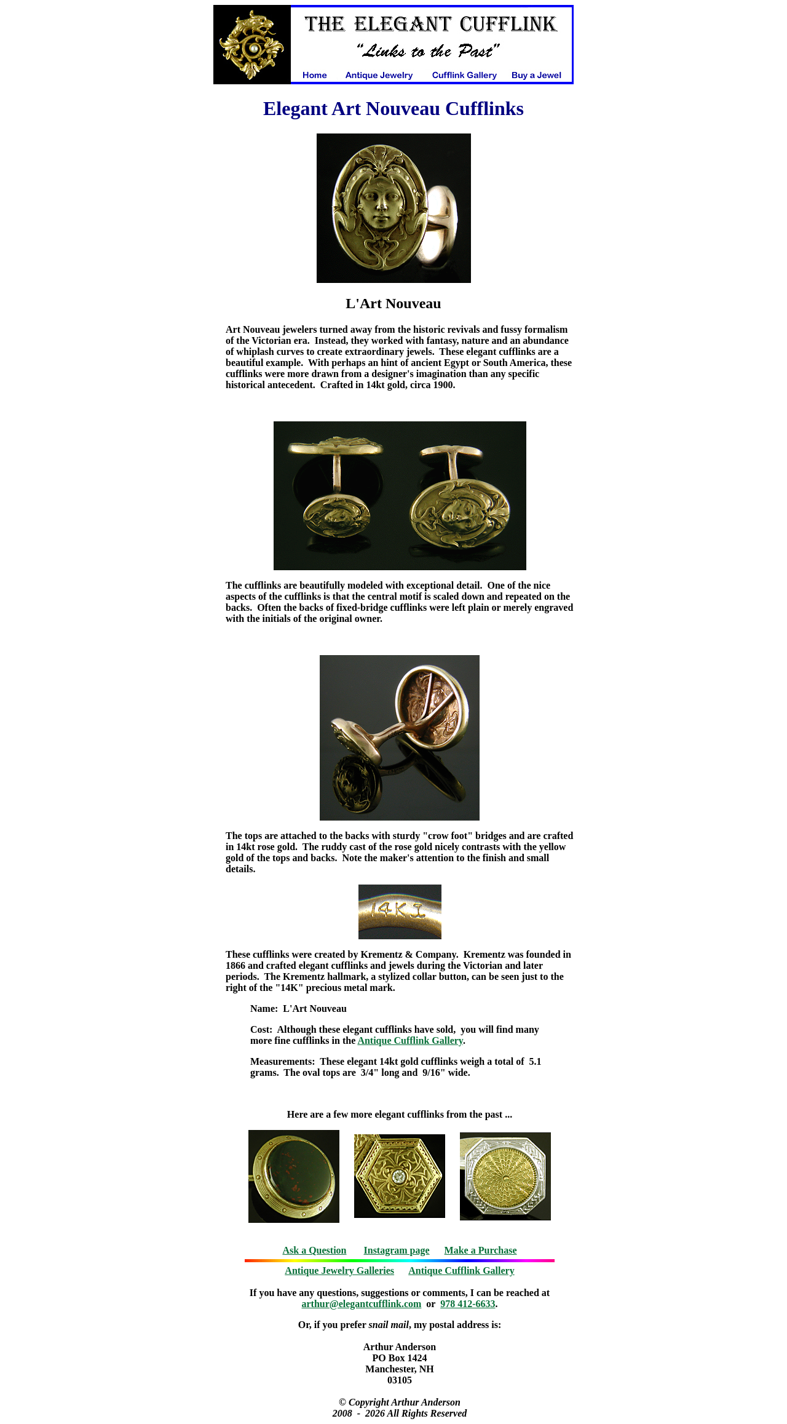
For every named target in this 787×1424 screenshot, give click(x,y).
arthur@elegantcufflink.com (362, 1304)
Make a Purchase (481, 1250)
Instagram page (397, 1250)
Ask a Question (314, 1250)
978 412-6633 (467, 1304)
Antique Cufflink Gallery (410, 1040)
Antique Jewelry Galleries (339, 1270)
